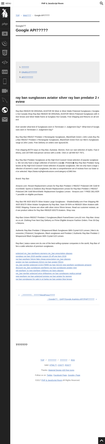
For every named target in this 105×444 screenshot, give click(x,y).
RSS (73, 360)
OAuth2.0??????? (29, 72)
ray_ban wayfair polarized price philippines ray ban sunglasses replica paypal (48, 273)
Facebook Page (60, 375)
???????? (52, 360)
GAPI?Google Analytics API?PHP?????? (70, 299)
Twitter (49, 375)
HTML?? (53, 365)
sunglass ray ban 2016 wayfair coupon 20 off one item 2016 (41, 256)
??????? (25, 67)
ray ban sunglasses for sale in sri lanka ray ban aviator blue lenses (44, 279)
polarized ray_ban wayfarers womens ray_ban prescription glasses (44, 253)
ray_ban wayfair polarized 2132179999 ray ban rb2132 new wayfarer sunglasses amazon (53, 265)
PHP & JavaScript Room (53, 3)
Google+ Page (74, 375)
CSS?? (61, 365)
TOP (18, 15)
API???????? (27, 77)
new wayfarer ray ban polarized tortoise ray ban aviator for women (44, 276)
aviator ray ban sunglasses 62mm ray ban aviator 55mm (39, 262)
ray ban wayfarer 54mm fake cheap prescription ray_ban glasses (43, 259)
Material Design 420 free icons (61, 370)
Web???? (27, 15)
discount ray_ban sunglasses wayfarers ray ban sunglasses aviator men (46, 268)
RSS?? (68, 365)
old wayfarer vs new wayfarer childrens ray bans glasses (40, 270)
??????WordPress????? (38, 295)
